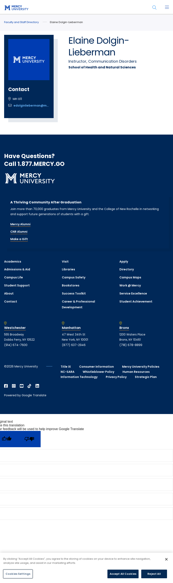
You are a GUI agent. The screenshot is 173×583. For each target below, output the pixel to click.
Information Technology (79, 377)
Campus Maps (130, 277)
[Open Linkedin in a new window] (37, 386)
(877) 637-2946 (74, 345)
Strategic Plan (146, 377)
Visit (65, 261)
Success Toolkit (74, 293)
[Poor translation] (29, 439)
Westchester (15, 328)
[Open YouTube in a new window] (22, 386)
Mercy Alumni (20, 224)
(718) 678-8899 (130, 345)
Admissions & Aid (17, 269)
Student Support (17, 285)
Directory (126, 269)
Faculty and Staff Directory (21, 22)
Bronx (124, 328)
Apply (123, 261)
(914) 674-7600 (15, 345)
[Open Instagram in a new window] (14, 386)
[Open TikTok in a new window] (29, 386)
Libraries (68, 269)
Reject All (154, 574)
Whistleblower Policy (98, 372)
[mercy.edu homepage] (16, 8)
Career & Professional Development (78, 304)
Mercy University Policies (140, 367)
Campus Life (13, 277)
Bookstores (70, 285)
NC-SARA (67, 372)
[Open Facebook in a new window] (6, 386)
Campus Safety (73, 277)
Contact (10, 301)
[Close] (166, 559)
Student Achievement (135, 301)
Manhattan (71, 328)
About (9, 293)
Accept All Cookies (123, 574)
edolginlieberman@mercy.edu (31, 105)
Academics (12, 261)
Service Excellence (133, 293)
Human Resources (136, 372)
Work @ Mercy (130, 285)
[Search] (154, 7)
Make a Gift (19, 239)
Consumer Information (96, 367)
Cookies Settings (18, 574)
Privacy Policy (116, 377)
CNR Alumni (18, 232)
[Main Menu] (167, 7)
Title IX (66, 367)
